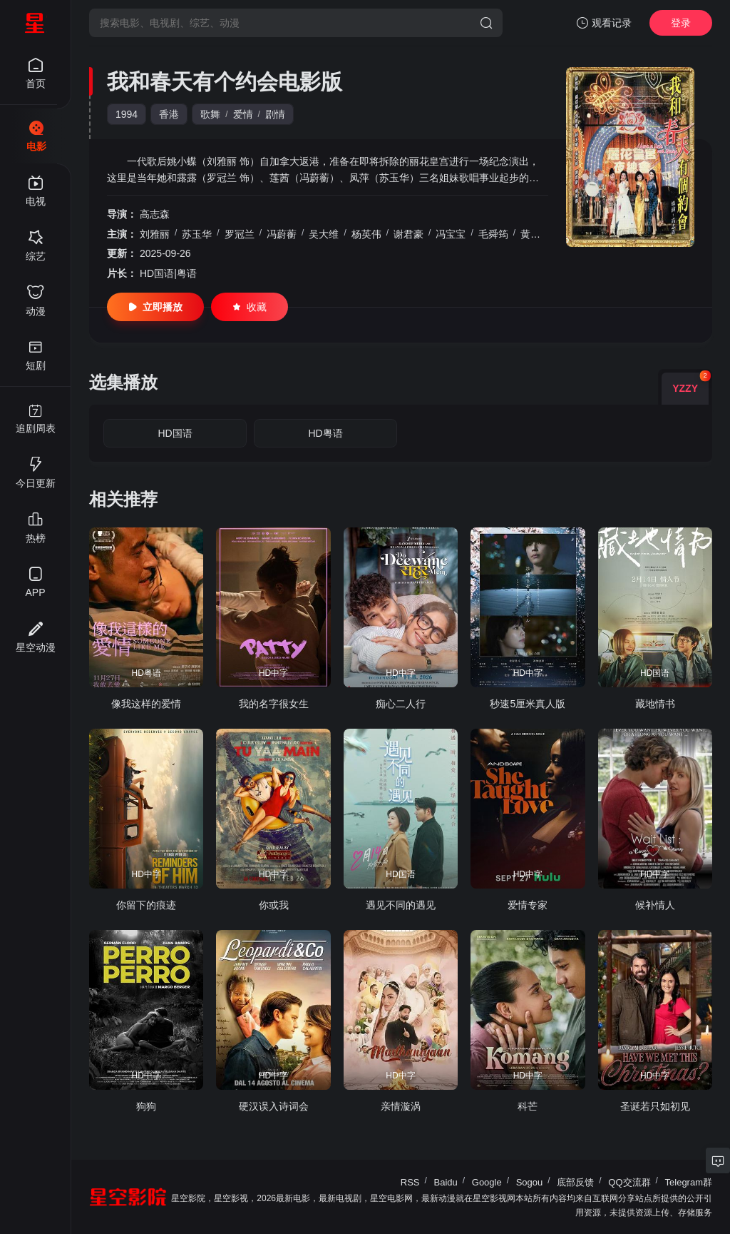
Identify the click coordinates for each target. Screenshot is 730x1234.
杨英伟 (366, 234)
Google (487, 1182)
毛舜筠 (493, 234)
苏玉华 (197, 234)
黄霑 (530, 234)
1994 (126, 114)
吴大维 (324, 234)
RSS (410, 1182)
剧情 (275, 114)
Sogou (529, 1182)
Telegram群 (688, 1182)
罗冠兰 (240, 234)
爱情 (243, 114)
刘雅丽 (155, 234)
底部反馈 (575, 1182)
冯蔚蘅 (282, 234)
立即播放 (155, 307)
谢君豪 (408, 234)
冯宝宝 (451, 234)
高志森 (155, 214)
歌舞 (210, 114)
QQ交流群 (629, 1182)
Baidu (446, 1182)
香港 (169, 114)
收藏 (249, 307)
